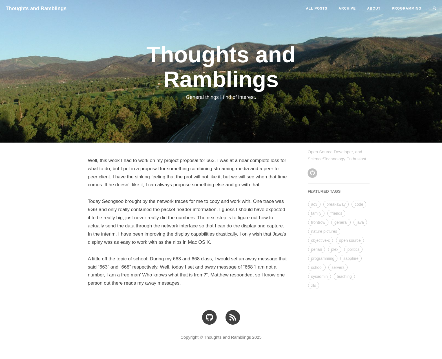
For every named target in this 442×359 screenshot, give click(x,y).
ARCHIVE (347, 8)
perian (316, 249)
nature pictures (324, 231)
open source (350, 240)
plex (335, 249)
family (316, 213)
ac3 (314, 204)
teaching (344, 276)
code (359, 204)
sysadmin (319, 276)
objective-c (320, 240)
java (360, 222)
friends (336, 213)
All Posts (316, 8)
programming (322, 258)
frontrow (318, 222)
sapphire (351, 258)
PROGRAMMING (406, 8)
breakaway (336, 204)
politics (353, 249)
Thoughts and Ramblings (36, 8)
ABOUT (374, 8)
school (316, 267)
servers (338, 267)
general (341, 222)
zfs (313, 285)
